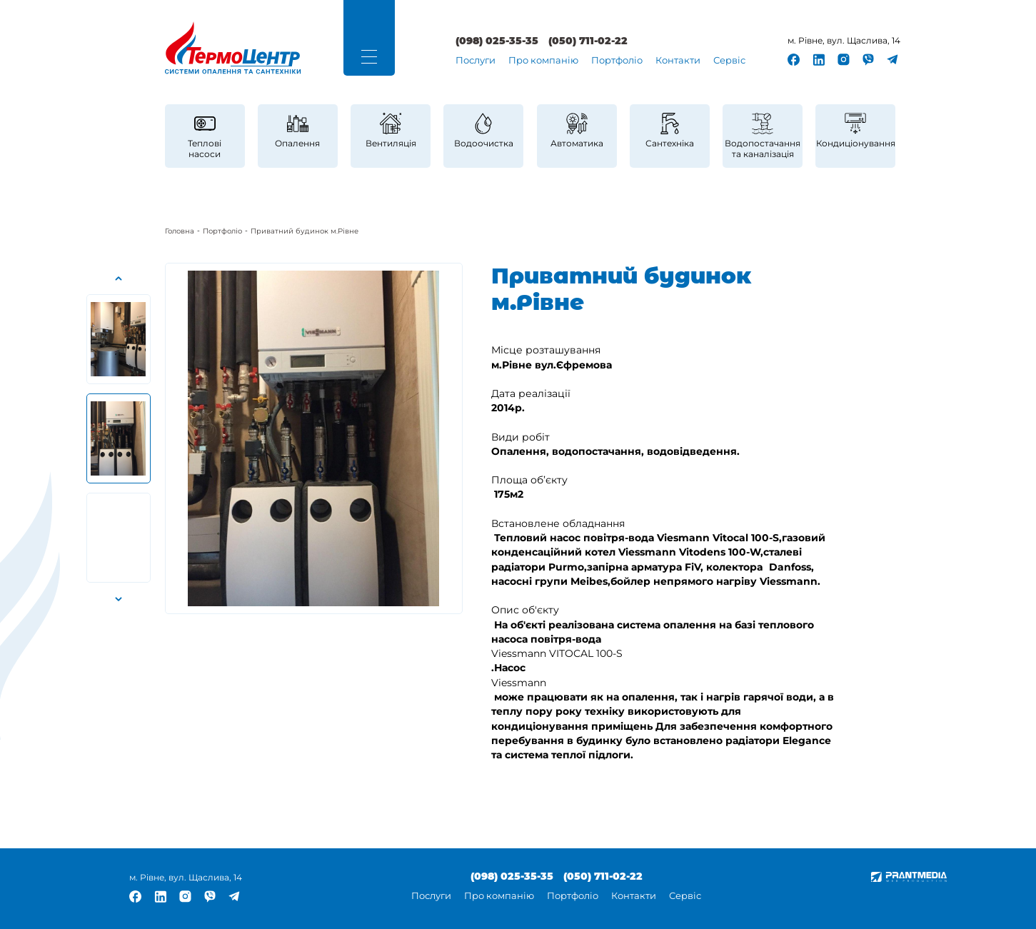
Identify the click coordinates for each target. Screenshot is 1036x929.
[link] (233, 47)
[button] (369, 56)
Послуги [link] (476, 61)
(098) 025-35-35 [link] (497, 41)
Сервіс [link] (729, 61)
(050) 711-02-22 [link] (588, 41)
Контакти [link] (677, 61)
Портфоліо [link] (617, 61)
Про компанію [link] (543, 61)
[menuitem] (476, 61)
